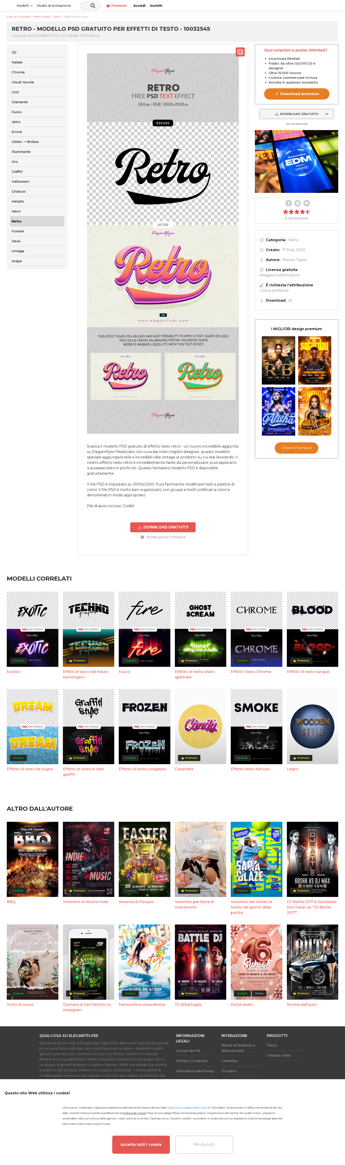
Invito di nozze (20, 1004)
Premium (290, 6)
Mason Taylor (294, 260)
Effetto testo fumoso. (251, 768)
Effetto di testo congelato (143, 768)
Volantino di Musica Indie (85, 901)
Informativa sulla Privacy (195, 1071)
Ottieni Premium (296, 448)
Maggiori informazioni (280, 275)
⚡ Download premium (297, 94)
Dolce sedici (242, 1004)
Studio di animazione (88, 6)
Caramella (184, 768)
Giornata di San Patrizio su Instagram (87, 1007)
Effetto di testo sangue (308, 671)
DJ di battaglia (188, 1004)
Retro (293, 240)
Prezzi (272, 1045)
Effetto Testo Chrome (251, 671)
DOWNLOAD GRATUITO (163, 527)
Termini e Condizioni (192, 1060)
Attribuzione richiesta (163, 537)
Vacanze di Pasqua (136, 901)
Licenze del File (188, 1050)
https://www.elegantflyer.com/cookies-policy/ (176, 1113)
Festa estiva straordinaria (142, 1004)
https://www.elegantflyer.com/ (187, 1107)
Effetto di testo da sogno (30, 768)
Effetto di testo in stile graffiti (83, 771)
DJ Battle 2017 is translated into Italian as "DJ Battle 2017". (311, 906)
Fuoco (124, 671)
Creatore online (279, 1055)
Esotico (14, 671)
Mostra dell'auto (302, 1004)
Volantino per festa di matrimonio (194, 904)
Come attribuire (274, 290)
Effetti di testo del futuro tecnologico (85, 674)
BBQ (11, 901)
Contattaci (229, 1060)
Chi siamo (229, 1071)
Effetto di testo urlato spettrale (195, 674)
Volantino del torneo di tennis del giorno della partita (251, 906)
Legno (293, 768)
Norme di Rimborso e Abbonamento (238, 1047)
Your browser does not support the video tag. (296, 161)
